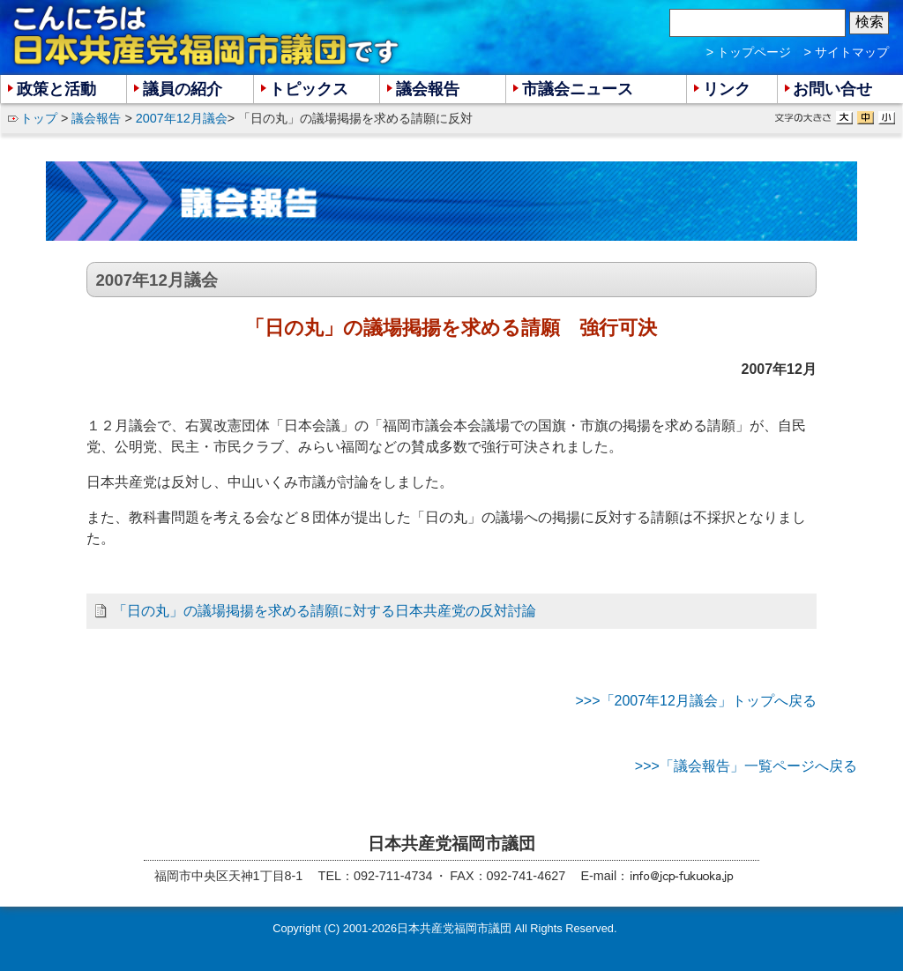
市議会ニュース (577, 89)
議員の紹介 (182, 89)
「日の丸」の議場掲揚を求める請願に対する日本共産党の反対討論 (324, 610)
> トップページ (748, 52)
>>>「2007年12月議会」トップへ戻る (695, 700)
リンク (726, 89)
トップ (38, 118)
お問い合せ (832, 89)
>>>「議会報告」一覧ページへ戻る (746, 765)
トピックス (308, 89)
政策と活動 (56, 89)
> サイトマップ (846, 52)
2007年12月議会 (182, 118)
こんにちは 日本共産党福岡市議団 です (207, 36)
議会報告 (96, 118)
